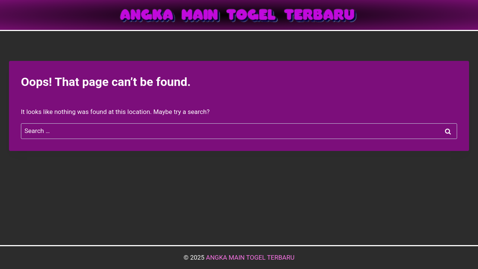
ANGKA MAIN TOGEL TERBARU (250, 257)
